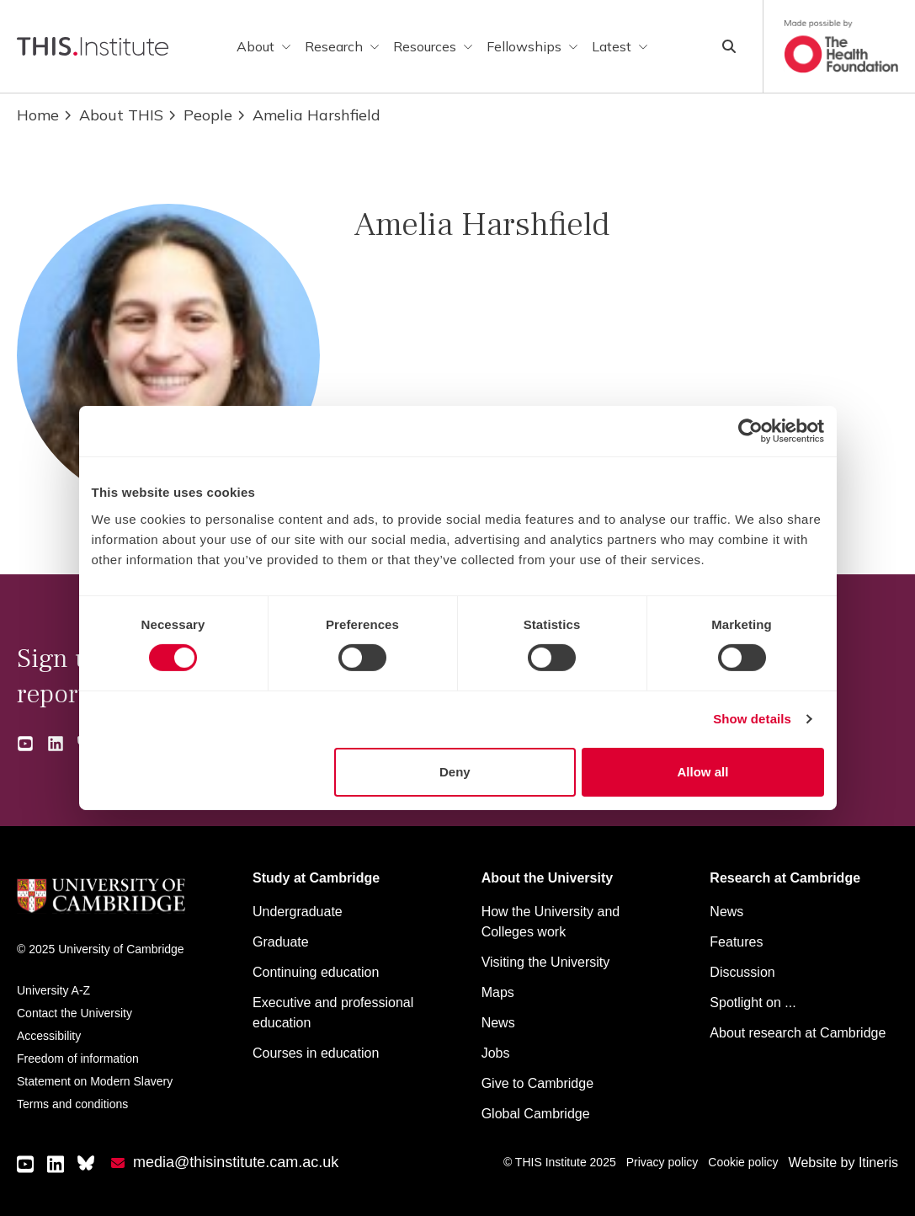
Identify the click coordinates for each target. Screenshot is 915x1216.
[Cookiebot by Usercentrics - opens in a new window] (750, 431)
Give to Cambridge (537, 1083)
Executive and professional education (333, 1012)
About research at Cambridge (798, 1033)
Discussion (742, 972)
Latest (620, 46)
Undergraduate (298, 911)
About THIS (112, 115)
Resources (433, 46)
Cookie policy (743, 1162)
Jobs (495, 1053)
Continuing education (316, 972)
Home (38, 115)
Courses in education (316, 1053)
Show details (752, 719)
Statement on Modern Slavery (95, 1081)
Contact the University (74, 1013)
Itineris (878, 1162)
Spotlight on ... (752, 1002)
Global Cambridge (535, 1114)
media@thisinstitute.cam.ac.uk (235, 1162)
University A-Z (53, 990)
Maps (497, 992)
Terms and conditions (72, 1104)
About (264, 46)
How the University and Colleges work (550, 921)
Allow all (703, 772)
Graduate (281, 942)
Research (342, 46)
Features (736, 942)
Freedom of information (78, 1058)
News (498, 1023)
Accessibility (49, 1036)
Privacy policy (662, 1162)
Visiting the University (545, 962)
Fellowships (532, 46)
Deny (455, 772)
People (199, 115)
